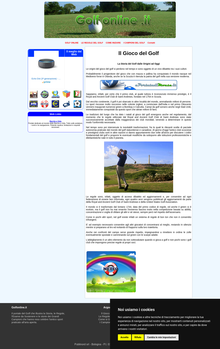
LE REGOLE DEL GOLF (92, 43)
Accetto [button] (125, 337)
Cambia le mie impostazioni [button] (161, 337)
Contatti (151, 43)
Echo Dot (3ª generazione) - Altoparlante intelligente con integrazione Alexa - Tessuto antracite (46, 78)
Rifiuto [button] (137, 337)
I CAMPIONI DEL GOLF (134, 43)
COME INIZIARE (113, 43)
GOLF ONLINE (71, 43)
